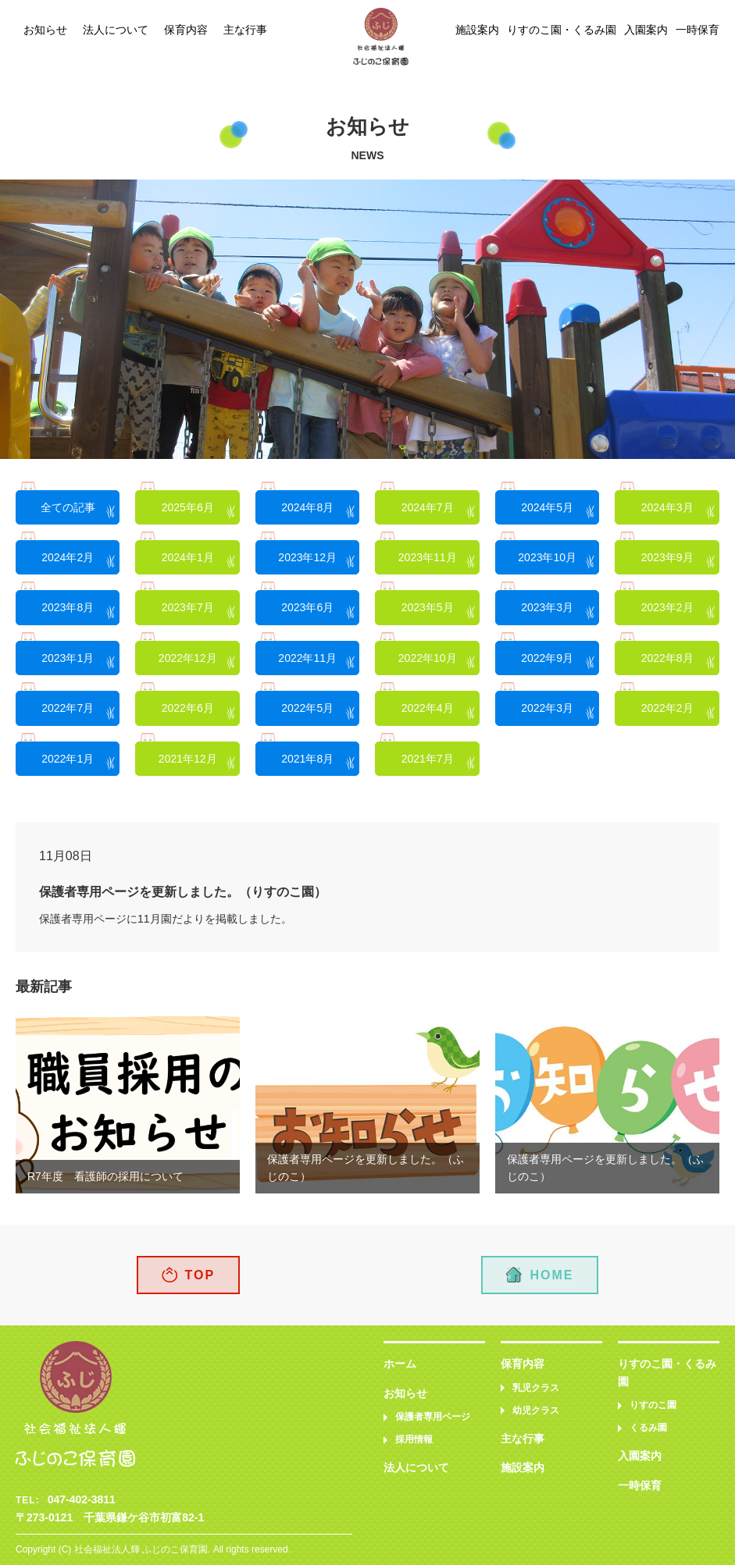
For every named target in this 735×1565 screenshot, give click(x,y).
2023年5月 (427, 607)
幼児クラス (535, 1410)
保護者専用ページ (432, 1416)
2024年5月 (547, 507)
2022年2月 (667, 708)
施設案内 (477, 29)
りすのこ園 (653, 1405)
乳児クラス (535, 1387)
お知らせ (45, 29)
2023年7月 (188, 607)
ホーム (400, 1363)
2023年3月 (547, 607)
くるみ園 (648, 1427)
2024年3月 (667, 507)
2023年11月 (427, 557)
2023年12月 (307, 557)
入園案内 (646, 29)
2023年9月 (667, 557)
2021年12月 (188, 758)
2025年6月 (188, 507)
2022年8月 (667, 658)
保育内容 (186, 29)
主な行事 (245, 29)
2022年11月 (307, 658)
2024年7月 (427, 507)
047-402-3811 (82, 1499)
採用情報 (414, 1439)
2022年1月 (67, 758)
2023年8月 (67, 607)
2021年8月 (307, 758)
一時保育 (697, 29)
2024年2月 (67, 557)
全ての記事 (68, 507)
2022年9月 (547, 658)
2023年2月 (667, 607)
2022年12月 (188, 658)
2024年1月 (188, 557)
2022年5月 (307, 708)
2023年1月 (67, 658)
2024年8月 (307, 507)
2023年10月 (547, 557)
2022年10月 (427, 658)
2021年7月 (427, 758)
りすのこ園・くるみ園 (561, 29)
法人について (115, 29)
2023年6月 (307, 607)
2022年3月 (547, 708)
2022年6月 (188, 708)
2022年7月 (67, 708)
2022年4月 (427, 708)
